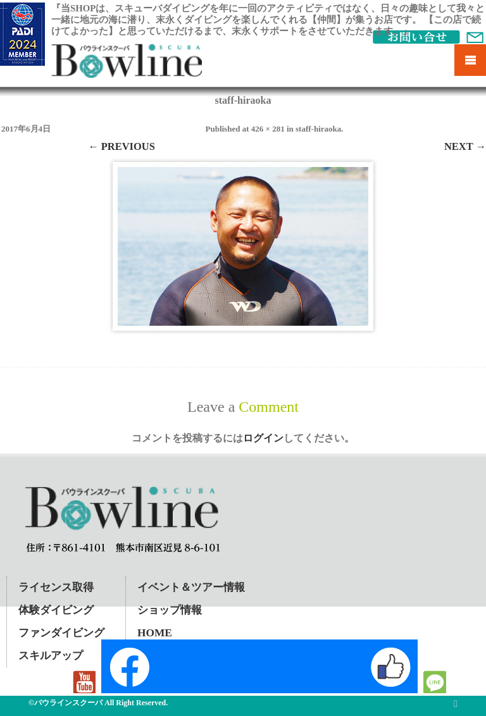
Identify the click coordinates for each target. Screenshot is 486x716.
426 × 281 (268, 128)
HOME (154, 633)
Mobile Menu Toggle (470, 60)
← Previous (121, 146)
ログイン (263, 438)
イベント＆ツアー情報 (191, 587)
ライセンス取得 (56, 587)
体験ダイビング (56, 610)
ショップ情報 (169, 610)
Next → (465, 146)
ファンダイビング (61, 633)
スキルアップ (50, 656)
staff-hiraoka (318, 128)
